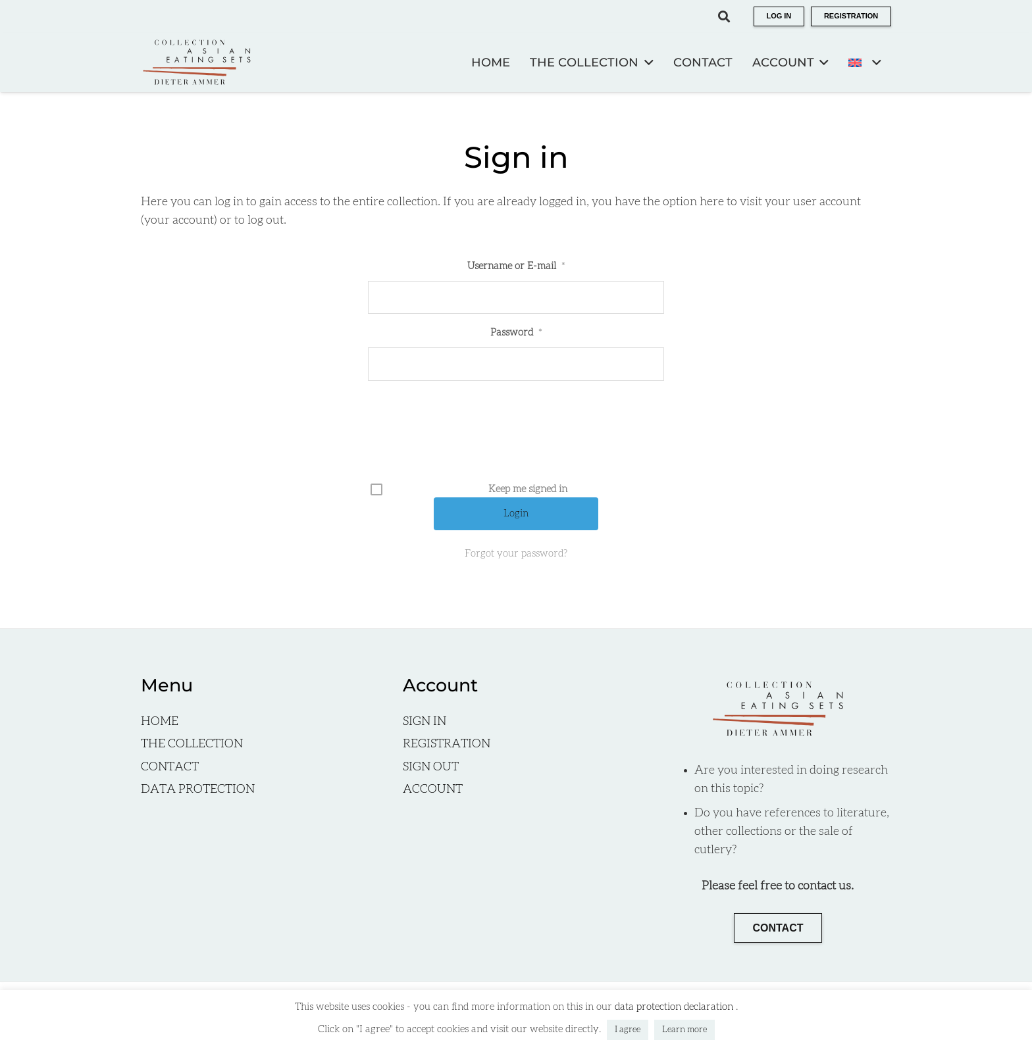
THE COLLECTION (192, 744)
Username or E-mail (516, 266)
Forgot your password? (516, 554)
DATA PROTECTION (198, 789)
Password (516, 332)
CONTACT (170, 767)
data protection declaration (675, 1007)
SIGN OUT (431, 767)
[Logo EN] (197, 62)
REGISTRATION (446, 744)
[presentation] (517, 436)
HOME (159, 722)
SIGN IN (424, 722)
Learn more (684, 1030)
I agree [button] (627, 1030)
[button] (724, 16)
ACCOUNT (433, 789)
